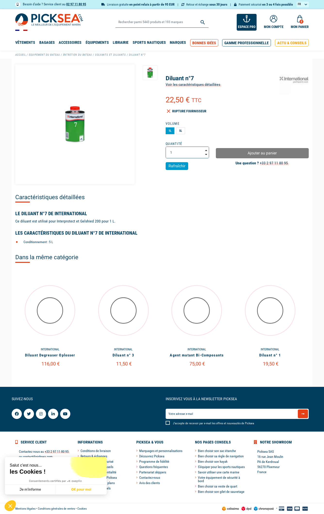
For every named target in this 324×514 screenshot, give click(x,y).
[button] (204, 43)
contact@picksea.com (38, 457)
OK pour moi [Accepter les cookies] (81, 489)
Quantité (174, 144)
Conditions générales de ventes (56, 508)
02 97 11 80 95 (76, 4)
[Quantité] (187, 152)
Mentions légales (25, 508)
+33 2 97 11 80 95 (274, 163)
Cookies (82, 508)
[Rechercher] (161, 22)
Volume (172, 123)
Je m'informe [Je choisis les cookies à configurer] (30, 489)
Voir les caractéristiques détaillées (193, 84)
